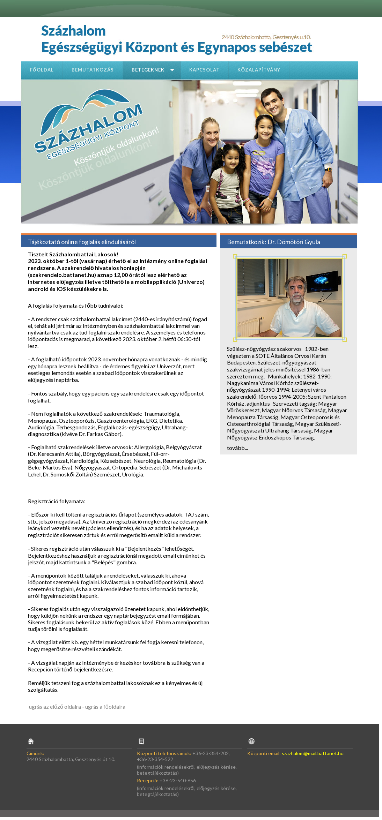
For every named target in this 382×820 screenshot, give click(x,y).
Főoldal (42, 70)
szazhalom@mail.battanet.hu (313, 753)
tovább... (237, 447)
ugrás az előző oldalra (55, 706)
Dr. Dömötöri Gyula (293, 242)
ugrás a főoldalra (105, 706)
